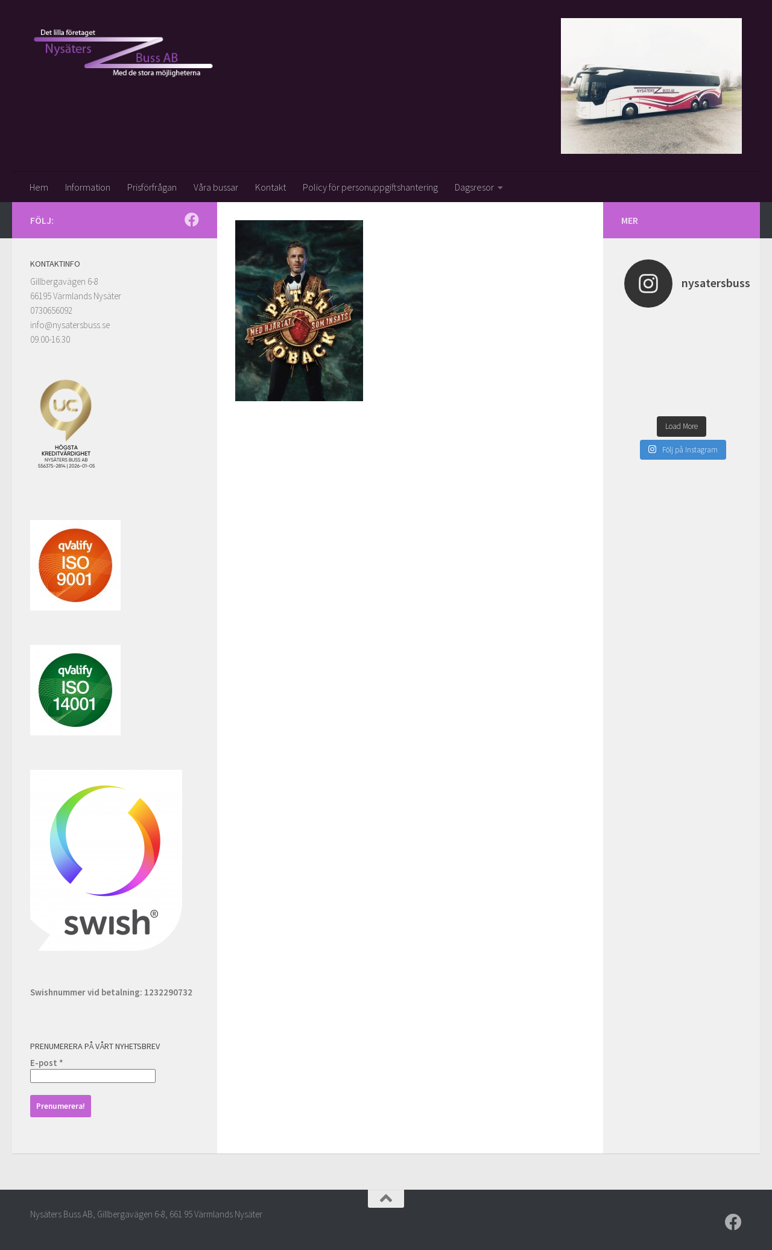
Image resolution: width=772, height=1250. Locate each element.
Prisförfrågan (152, 187)
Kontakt (270, 187)
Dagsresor (474, 187)
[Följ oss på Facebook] (192, 219)
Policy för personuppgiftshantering (370, 187)
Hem (39, 187)
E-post (46, 1062)
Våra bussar (216, 187)
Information (87, 187)
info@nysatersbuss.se (70, 325)
